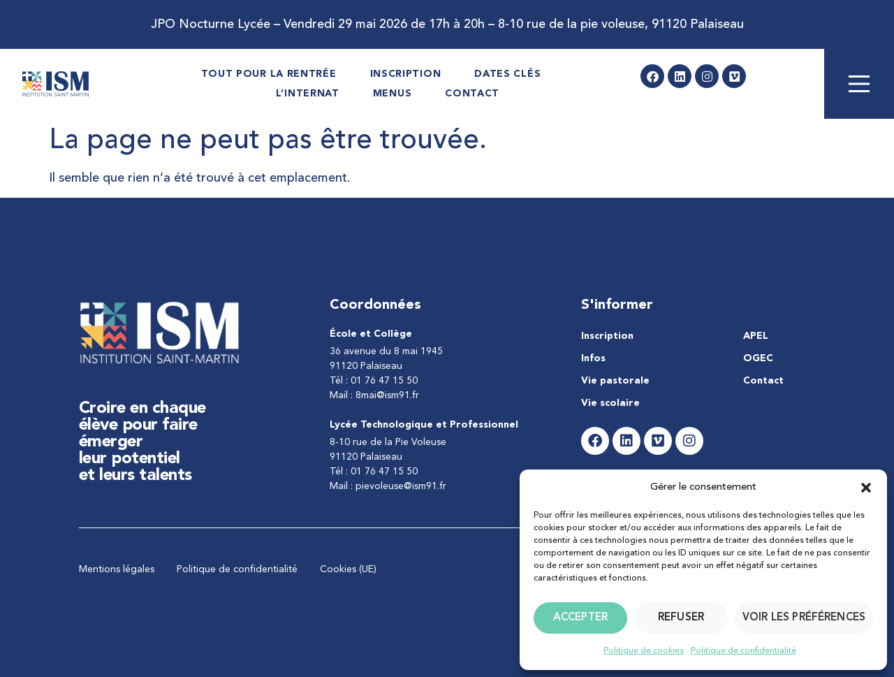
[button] (866, 488)
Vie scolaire (610, 403)
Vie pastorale (615, 381)
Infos (593, 358)
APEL (755, 336)
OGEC (758, 358)
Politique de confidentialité (743, 651)
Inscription (405, 74)
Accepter (580, 618)
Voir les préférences (803, 618)
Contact (472, 94)
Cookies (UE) (348, 569)
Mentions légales (116, 569)
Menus (392, 94)
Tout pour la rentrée (269, 74)
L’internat (307, 94)
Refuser (681, 618)
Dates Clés (507, 74)
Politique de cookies (643, 651)
